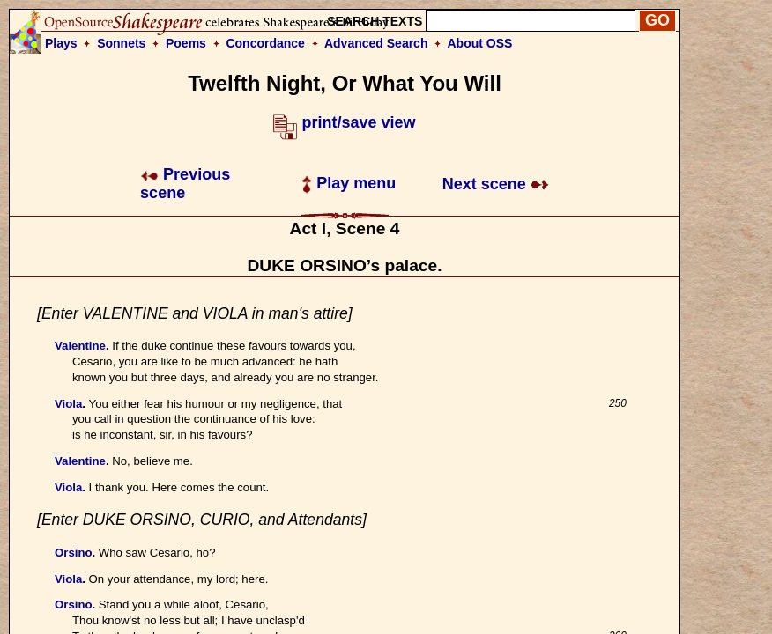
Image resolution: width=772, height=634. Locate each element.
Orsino (74, 552)
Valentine (80, 345)
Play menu (348, 183)
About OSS (480, 43)
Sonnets (121, 43)
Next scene (495, 184)
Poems (186, 43)
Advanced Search (376, 43)
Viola (68, 403)
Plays (61, 43)
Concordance (265, 43)
